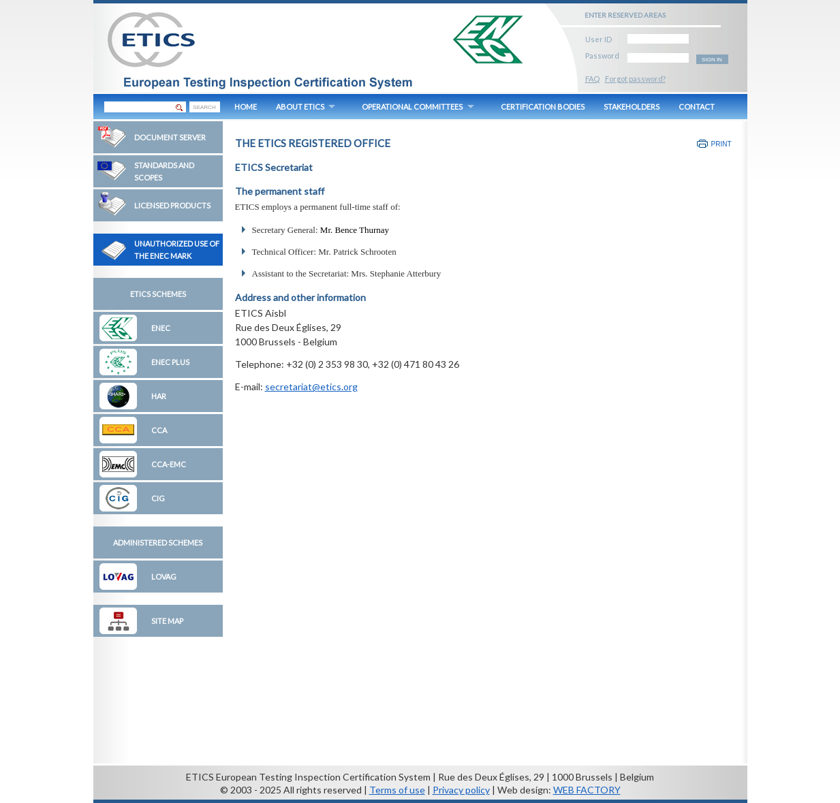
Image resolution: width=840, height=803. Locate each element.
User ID (598, 37)
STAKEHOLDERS (631, 106)
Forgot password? (635, 78)
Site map (167, 620)
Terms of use (397, 790)
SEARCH (204, 107)
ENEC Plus (170, 362)
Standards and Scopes (164, 171)
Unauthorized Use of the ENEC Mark (176, 249)
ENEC (160, 328)
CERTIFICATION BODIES (543, 106)
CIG (158, 498)
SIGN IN (712, 60)
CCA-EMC (168, 464)
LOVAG (163, 576)
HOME (245, 106)
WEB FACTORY (587, 790)
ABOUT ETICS (300, 106)
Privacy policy (461, 790)
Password (602, 53)
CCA (159, 430)
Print (721, 144)
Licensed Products (172, 205)
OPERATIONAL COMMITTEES (412, 106)
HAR (158, 396)
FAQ (592, 78)
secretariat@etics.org (311, 386)
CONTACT (697, 106)
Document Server (170, 137)
